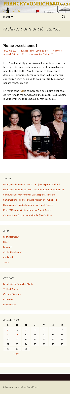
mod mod (8, 257)
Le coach (7, 247)
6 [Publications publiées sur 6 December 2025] (53, 329)
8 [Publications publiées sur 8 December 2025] (7, 334)
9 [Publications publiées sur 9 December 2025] (17, 334)
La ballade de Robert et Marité (18, 283)
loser (5, 241)
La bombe (8, 299)
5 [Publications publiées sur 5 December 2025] (44, 329)
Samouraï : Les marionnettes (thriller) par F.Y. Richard (29, 194)
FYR (14, 54)
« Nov (16, 353)
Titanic (6, 262)
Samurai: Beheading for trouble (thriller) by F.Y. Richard (30, 199)
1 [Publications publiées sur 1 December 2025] (7, 329)
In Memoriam (9, 304)
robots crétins (35, 54)
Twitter (46, 54)
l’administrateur (11, 236)
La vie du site (42, 50)
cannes (58, 50)
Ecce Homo (29, 50)
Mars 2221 (22, 54)
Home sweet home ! (20, 45)
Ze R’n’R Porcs (10, 289)
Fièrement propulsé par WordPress (20, 387)
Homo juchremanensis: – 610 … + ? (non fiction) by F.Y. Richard (33, 189)
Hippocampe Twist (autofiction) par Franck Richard (28, 204)
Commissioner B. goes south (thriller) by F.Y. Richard (28, 215)
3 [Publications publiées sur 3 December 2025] (26, 329)
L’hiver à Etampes (12, 294)
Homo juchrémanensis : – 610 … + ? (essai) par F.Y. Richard (31, 184)
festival (7, 54)
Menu (6, 16)
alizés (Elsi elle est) (12, 252)
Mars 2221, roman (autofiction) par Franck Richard (27, 210)
